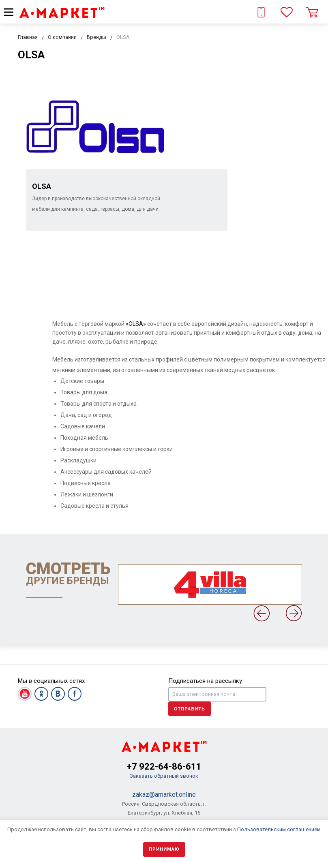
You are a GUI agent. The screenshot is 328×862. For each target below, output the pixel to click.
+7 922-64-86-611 (164, 766)
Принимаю (164, 849)
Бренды (96, 37)
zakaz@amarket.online (164, 794)
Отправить (189, 708)
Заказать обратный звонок (164, 776)
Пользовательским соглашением (279, 829)
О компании (62, 37)
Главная (28, 37)
